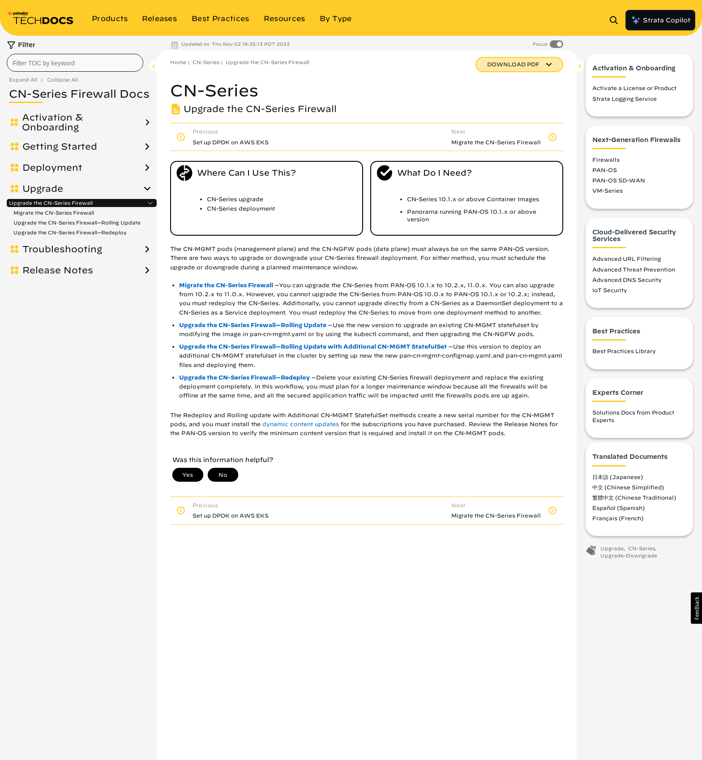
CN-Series (206, 62)
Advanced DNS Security (627, 279)
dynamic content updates (300, 424)
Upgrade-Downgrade (628, 555)
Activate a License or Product (634, 88)
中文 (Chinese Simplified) (628, 487)
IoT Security (609, 290)
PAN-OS (604, 170)
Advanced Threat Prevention (633, 269)
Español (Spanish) (618, 508)
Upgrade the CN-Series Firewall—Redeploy (70, 232)
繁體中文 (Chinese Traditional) (634, 497)
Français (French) (617, 518)
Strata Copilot (660, 20)
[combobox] (75, 63)
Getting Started (59, 146)
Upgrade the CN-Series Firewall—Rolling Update (77, 222)
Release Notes (57, 270)
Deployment (52, 168)
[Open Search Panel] (616, 20)
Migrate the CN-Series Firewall (53, 213)
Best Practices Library (624, 351)
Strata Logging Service (624, 98)
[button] (696, 608)
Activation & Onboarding (52, 122)
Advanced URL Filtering (626, 258)
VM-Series (607, 190)
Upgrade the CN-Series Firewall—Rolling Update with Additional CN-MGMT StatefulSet (313, 346)
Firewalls (606, 159)
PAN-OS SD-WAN (618, 180)
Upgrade (42, 189)
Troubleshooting (62, 249)
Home (178, 62)
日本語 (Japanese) (617, 477)
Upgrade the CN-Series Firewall (51, 203)
